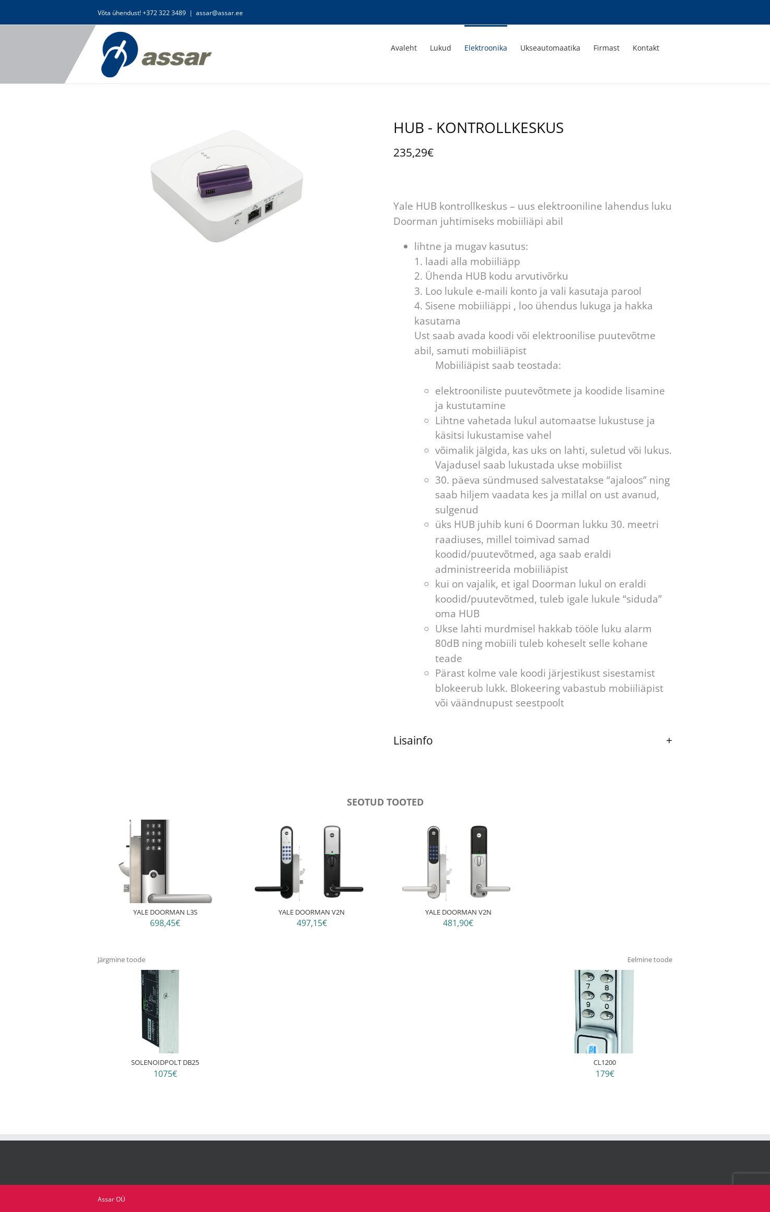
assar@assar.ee (219, 12)
